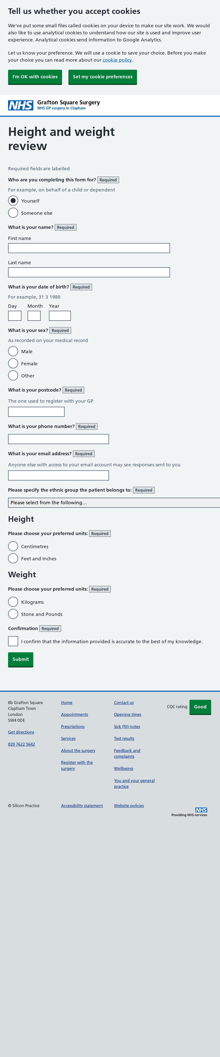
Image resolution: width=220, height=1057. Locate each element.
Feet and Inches (38, 559)
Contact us (124, 702)
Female (29, 364)
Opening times (127, 714)
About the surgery (78, 750)
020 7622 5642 (21, 744)
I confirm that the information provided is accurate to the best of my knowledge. (112, 641)
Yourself (30, 201)
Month (35, 306)
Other (27, 376)
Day (12, 306)
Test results (124, 738)
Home (66, 702)
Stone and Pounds (41, 614)
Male (27, 351)
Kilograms (32, 602)
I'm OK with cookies (35, 77)
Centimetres (34, 546)
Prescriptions (73, 726)
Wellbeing (123, 768)
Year (54, 306)
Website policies (129, 805)
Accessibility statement (82, 805)
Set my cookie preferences (102, 77)
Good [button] (200, 707)
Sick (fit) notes (127, 726)
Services (68, 738)
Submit (21, 659)
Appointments (74, 714)
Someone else (36, 213)
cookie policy (117, 60)
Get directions (21, 732)
